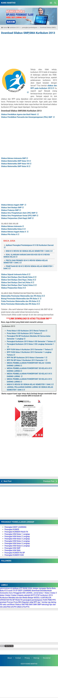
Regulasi (25, 602)
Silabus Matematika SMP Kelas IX (14, 166)
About (10, 658)
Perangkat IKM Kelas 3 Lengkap (17, 539)
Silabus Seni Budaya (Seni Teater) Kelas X (18, 285)
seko (5, 604)
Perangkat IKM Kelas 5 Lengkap (17, 543)
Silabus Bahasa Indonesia (11, 226)
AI (11, 588)
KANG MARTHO (8, 3)
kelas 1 (41, 593)
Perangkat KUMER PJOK (14, 555)
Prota (15, 602)
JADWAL (29, 593)
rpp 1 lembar (42, 602)
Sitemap (36, 658)
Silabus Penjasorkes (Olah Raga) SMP (16, 218)
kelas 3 (54, 593)
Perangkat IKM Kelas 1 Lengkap (17, 534)
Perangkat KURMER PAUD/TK (16, 532)
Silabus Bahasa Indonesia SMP (13, 158)
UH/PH (13, 607)
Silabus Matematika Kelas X (12, 229)
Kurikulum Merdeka (7, 598)
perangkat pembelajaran (32, 600)
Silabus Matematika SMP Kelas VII (15, 161)
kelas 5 (9, 595)
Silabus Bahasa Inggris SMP (12, 205)
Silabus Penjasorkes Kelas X (12, 288)
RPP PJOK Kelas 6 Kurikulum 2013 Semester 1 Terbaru (29, 349)
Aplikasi (15, 588)
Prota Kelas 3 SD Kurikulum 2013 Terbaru (23, 333)
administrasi (5, 588)
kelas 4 (3, 595)
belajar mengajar (39, 588)
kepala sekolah (24, 595)
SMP (39, 604)
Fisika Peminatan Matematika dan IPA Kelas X (19, 301)
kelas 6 (15, 595)
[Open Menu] (50, 3)
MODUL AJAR (39, 598)
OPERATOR (4, 600)
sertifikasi (11, 604)
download (36, 590)
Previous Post (48, 481)
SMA (31, 604)
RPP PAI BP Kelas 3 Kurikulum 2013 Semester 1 (26, 360)
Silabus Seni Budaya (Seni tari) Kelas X (16, 282)
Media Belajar (28, 598)
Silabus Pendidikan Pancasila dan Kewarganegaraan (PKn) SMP (27, 117)
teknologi (45, 604)
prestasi (3, 602)
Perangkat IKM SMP (12, 548)
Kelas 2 (48, 593)
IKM (23, 593)
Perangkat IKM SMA (12, 550)
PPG (54, 600)
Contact (18, 658)
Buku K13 (4, 590)
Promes (10, 602)
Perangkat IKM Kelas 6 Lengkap (17, 546)
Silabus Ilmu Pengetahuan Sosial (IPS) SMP (18, 216)
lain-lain (19, 598)
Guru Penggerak (15, 593)
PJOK (45, 600)
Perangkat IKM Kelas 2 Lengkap (17, 536)
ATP (20, 588)
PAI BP (12, 600)
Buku (54, 588)
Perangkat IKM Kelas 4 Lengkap (17, 541)
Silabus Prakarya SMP (10, 210)
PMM (50, 600)
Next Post (7, 481)
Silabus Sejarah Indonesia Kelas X (14, 274)
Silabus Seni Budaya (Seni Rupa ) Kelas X (17, 280)
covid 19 (11, 590)
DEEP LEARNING (24, 590)
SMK (35, 604)
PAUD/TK (19, 600)
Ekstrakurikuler (46, 590)
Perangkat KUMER (11, 529)
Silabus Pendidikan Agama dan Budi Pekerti (19, 114)
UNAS (19, 607)
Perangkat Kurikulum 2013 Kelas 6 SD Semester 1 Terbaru (30, 341)
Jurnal (35, 593)
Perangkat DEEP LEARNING (15, 527)
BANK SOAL (27, 588)
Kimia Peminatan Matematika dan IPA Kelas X (19, 304)
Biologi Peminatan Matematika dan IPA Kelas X (20, 299)
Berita (49, 588)
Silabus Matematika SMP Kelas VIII (15, 164)
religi (31, 602)
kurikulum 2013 (46, 595)
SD (1, 604)
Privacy (27, 658)
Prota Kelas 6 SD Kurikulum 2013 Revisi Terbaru (26, 331)
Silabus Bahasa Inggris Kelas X (13, 232)
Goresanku (4, 593)
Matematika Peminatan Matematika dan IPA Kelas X (22, 296)
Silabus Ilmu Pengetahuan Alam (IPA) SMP (18, 213)
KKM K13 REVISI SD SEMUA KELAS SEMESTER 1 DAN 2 (28, 251)
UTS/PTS (25, 607)
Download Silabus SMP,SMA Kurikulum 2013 (28, 32)
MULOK (48, 598)
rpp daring (52, 602)
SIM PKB (24, 604)
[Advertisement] (29, 51)
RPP (35, 602)
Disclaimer (47, 658)
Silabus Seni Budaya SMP (11, 207)
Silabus (18, 604)
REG (20, 602)
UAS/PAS (6, 607)
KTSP (37, 595)
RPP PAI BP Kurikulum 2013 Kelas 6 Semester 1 (26, 357)
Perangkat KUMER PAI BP (14, 553)
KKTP (33, 595)
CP (16, 590)
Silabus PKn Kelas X (9, 234)
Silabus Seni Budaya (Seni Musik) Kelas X (17, 277)
